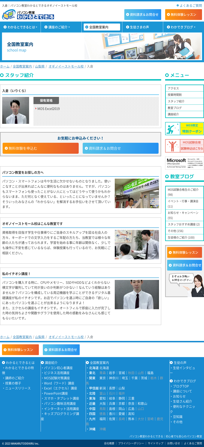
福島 (150, 372)
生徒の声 (180, 362)
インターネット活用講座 (61, 408)
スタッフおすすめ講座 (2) (184, 224)
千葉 (134, 377)
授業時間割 (175, 94)
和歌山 (142, 403)
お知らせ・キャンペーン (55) (183, 215)
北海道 (104, 367)
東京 (102, 377)
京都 (122, 403)
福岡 (102, 418)
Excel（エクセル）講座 (60, 388)
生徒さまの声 (139, 27)
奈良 (131, 403)
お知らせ (179, 396)
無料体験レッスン (185, 252)
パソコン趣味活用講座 (60, 403)
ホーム (5, 66)
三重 (131, 398)
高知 (131, 413)
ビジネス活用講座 (57, 372)
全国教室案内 (98, 27)
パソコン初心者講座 (58, 367)
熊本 (131, 418)
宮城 (122, 372)
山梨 (122, 388)
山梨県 (40, 66)
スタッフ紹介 (176, 101)
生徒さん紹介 (182, 401)
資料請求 (144, 14)
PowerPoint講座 (56, 393)
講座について (182, 391)
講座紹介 (173, 114)
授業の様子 (13, 383)
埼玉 (125, 377)
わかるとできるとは (21, 27)
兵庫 (112, 403)
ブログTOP (181, 386)
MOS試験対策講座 (57, 377)
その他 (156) (175, 231)
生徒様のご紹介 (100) (181, 237)
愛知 (102, 398)
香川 (112, 413)
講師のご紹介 (14, 377)
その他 (177, 421)
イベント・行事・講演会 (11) (183, 203)
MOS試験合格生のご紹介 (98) (183, 192)
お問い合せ (173, 443)
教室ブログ (175, 108)
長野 (112, 388)
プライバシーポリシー (131, 443)
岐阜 (112, 398)
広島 (131, 408)
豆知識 (177, 416)
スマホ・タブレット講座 (61, 398)
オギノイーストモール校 (66, 66)
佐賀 (112, 418)
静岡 (122, 398)
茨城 (144, 377)
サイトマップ (155, 443)
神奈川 (114, 377)
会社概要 (109, 443)
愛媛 (122, 413)
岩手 (112, 372)
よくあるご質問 (191, 5)
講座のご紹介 (58, 27)
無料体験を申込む (23, 148)
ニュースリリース (18, 388)
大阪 (102, 403)
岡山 (122, 408)
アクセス (173, 88)
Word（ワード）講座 (59, 383)
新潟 (102, 388)
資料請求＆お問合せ (105, 148)
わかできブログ (182, 27)
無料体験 (183, 14)
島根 (112, 408)
